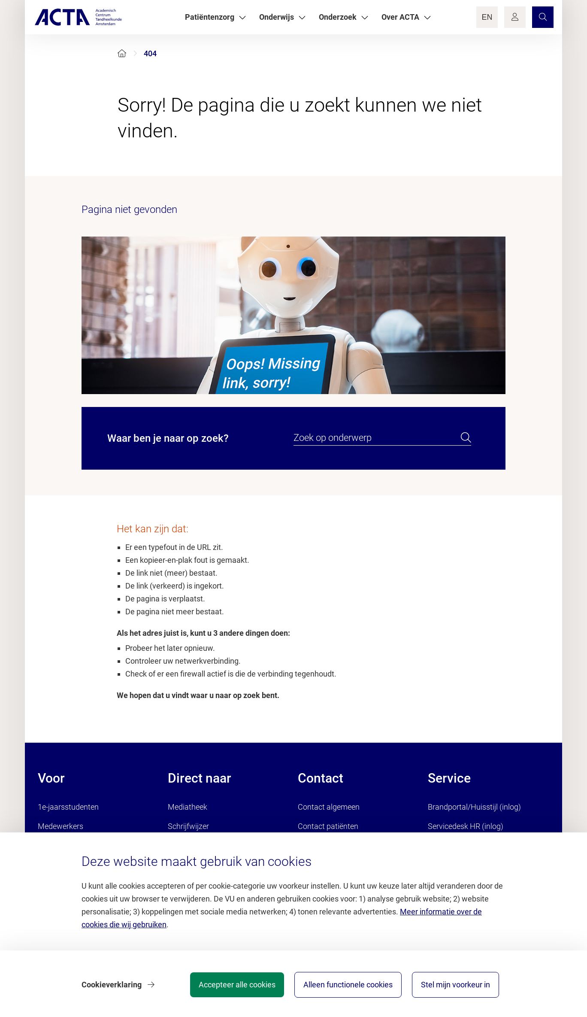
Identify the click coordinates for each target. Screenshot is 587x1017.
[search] (466, 438)
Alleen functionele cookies (348, 984)
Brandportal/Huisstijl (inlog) (474, 806)
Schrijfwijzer (188, 826)
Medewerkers (60, 826)
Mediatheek (187, 806)
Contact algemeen (329, 806)
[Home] (122, 53)
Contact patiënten (328, 826)
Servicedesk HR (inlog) (465, 826)
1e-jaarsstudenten (68, 806)
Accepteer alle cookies (237, 984)
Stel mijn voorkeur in (455, 984)
